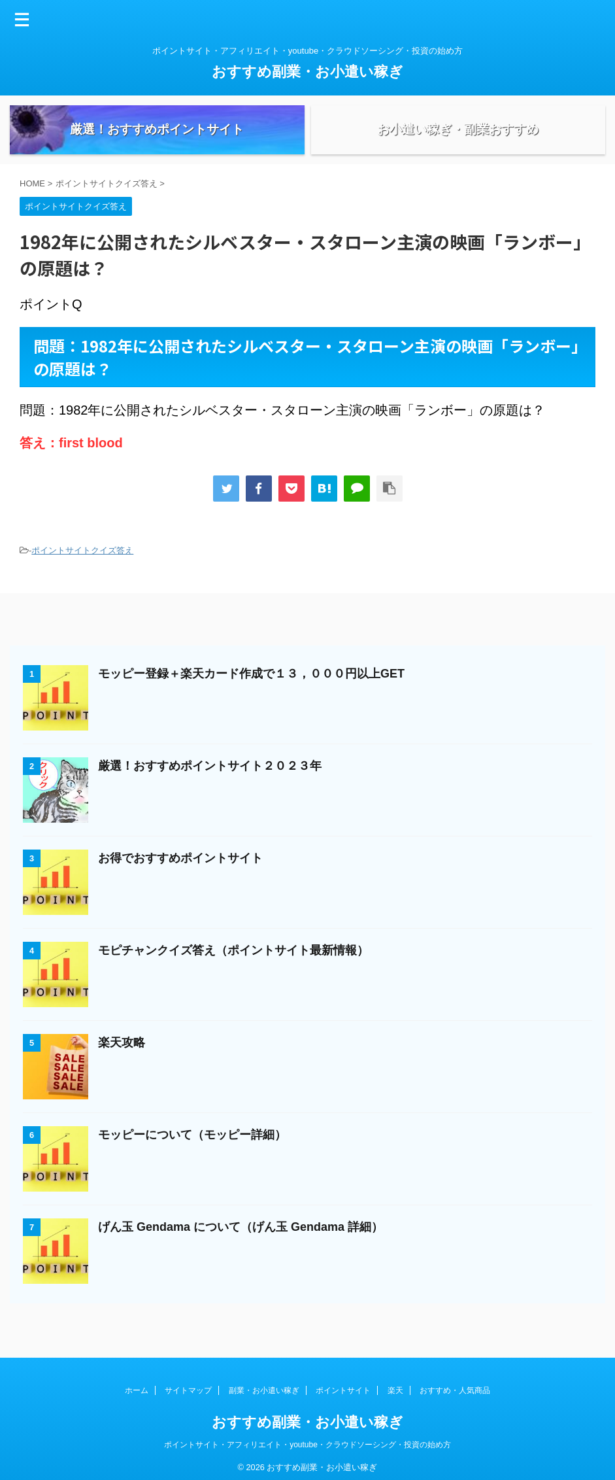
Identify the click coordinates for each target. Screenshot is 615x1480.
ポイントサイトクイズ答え (82, 566)
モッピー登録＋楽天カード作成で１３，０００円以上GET (251, 689)
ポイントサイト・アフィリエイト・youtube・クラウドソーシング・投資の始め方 (307, 1438)
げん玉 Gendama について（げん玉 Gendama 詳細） (240, 1242)
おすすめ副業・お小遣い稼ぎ (307, 71)
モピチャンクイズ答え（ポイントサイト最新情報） (233, 965)
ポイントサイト (343, 1384)
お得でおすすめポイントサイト (180, 873)
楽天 (395, 1384)
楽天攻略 (121, 1058)
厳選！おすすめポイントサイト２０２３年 (210, 781)
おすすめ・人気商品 (455, 1384)
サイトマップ (188, 1384)
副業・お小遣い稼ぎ (264, 1384)
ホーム (136, 1384)
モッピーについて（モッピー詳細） (192, 1150)
